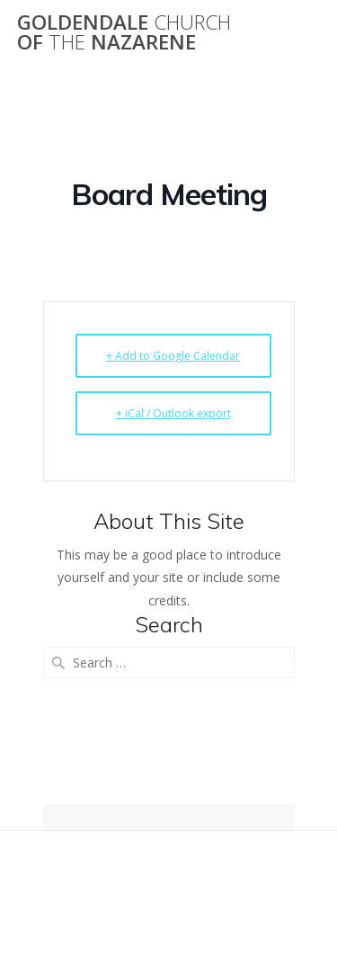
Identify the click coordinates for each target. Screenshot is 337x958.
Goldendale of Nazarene (124, 33)
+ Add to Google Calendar (173, 355)
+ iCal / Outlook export (173, 413)
